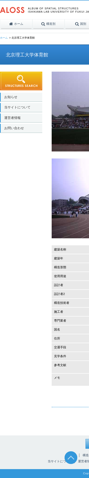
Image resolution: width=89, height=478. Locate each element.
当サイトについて (17, 107)
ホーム (4, 37)
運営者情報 (12, 118)
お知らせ (10, 97)
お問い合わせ (14, 128)
